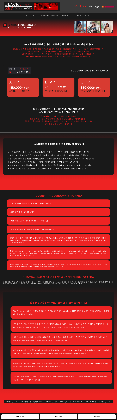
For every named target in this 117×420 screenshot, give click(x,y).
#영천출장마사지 (65, 402)
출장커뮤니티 (66, 15)
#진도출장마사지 (91, 402)
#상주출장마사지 (51, 402)
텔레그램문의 (20, 416)
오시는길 (88, 15)
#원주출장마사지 (12, 402)
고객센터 (78, 15)
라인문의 (97, 416)
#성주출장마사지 (105, 402)
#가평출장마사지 (78, 402)
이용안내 (34, 15)
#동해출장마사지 (38, 402)
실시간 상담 (58, 416)
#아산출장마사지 (25, 402)
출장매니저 (54, 15)
